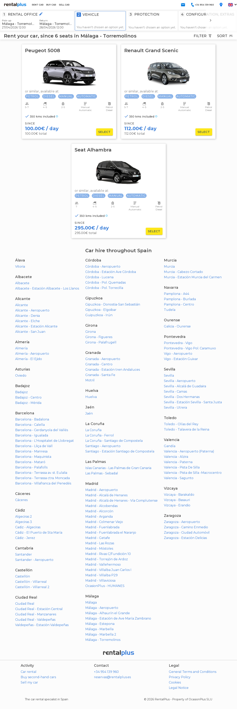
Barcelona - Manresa (31, 451)
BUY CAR (51, 4)
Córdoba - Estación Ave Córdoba (110, 272)
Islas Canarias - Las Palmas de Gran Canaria (118, 468)
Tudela (169, 310)
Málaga (91, 602)
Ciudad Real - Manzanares (35, 614)
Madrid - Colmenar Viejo (104, 522)
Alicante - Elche (27, 321)
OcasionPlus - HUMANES (105, 586)
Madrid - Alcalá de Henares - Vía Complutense (121, 500)
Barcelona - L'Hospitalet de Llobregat (44, 441)
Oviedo (20, 375)
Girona (90, 332)
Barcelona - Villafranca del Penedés (43, 483)
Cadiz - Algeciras (27, 527)
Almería (21, 348)
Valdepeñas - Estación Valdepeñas (42, 625)
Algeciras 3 (23, 522)
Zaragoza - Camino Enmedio (186, 527)
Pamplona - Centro (179, 304)
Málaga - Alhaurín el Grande (107, 613)
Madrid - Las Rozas (99, 543)
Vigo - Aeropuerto (178, 353)
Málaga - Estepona (99, 624)
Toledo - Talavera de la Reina (186, 429)
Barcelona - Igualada (31, 435)
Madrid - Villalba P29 (101, 575)
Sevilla (169, 375)
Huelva (91, 397)
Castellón (22, 576)
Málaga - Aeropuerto (101, 608)
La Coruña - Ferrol (99, 435)
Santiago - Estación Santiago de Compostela (119, 451)
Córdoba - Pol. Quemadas (105, 282)
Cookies (175, 682)
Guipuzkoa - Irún (98, 315)
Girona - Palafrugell (100, 342)
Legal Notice (179, 688)
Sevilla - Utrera (175, 407)
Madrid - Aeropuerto (101, 490)
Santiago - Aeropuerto (103, 446)
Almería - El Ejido (28, 359)
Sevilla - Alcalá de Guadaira (185, 386)
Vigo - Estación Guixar (181, 359)
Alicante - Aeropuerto (32, 310)
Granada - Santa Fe (100, 375)
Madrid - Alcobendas (101, 506)
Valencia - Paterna (178, 462)
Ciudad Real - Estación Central (39, 609)
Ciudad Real (24, 604)
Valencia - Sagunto (178, 478)
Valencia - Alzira (176, 457)
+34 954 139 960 (106, 672)
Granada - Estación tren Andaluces (112, 369)
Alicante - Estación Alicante (36, 326)
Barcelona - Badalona (32, 419)
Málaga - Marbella (99, 629)
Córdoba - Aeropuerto (102, 266)
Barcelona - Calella (30, 425)
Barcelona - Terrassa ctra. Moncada (42, 478)
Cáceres (21, 500)
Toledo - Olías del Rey (181, 424)
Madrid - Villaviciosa (100, 580)
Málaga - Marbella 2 (100, 634)
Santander (23, 554)
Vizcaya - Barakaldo (179, 494)
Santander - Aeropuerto (34, 560)
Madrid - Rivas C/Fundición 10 (108, 554)
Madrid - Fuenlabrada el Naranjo (110, 532)
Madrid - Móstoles (99, 548)
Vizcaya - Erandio (177, 505)
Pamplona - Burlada (180, 299)
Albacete (22, 283)
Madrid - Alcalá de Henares (106, 495)
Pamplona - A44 (176, 294)
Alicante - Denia (27, 316)
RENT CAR (38, 4)
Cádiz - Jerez (25, 538)
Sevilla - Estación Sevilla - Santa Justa (193, 402)
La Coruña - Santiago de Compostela (114, 441)
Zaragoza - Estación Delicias (185, 538)
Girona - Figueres (98, 337)
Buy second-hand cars (38, 677)
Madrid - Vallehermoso (103, 564)
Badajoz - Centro (28, 397)
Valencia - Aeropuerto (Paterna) (189, 451)
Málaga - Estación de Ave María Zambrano (118, 618)
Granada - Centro (98, 364)
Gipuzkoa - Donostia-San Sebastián (112, 304)
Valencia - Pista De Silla (182, 467)
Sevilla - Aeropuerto (179, 381)
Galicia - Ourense (177, 326)
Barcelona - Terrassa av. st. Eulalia (41, 473)
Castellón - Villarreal (31, 582)
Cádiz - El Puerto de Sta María (38, 532)
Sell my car (29, 682)
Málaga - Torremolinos (102, 640)
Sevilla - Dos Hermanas (182, 397)
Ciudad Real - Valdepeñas (35, 620)
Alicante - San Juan (30, 332)
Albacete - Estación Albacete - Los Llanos (47, 288)
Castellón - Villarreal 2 (32, 587)
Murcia (169, 266)
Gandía (169, 446)
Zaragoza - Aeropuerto (182, 522)
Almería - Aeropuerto (32, 353)
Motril (90, 380)
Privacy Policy (180, 677)
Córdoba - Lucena (99, 277)
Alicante (21, 305)
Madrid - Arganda (99, 516)
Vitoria (20, 266)
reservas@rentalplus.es (112, 677)
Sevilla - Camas (175, 391)
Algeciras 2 (23, 516)
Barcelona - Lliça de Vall (34, 446)
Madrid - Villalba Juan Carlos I (108, 570)
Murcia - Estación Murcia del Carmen (193, 277)
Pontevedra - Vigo (178, 343)
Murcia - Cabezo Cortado (183, 272)
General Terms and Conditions (192, 672)
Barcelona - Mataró (30, 462)
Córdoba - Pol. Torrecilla (104, 288)
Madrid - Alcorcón (99, 511)
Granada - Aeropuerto (102, 359)
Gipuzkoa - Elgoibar (100, 310)
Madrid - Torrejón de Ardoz (106, 559)
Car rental (28, 672)
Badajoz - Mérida (28, 403)
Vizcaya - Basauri (177, 500)
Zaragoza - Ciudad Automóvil (187, 532)
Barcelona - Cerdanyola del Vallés (41, 430)
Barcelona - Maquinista (33, 457)
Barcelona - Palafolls (31, 467)
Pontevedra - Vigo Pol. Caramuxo (190, 348)
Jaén (89, 413)
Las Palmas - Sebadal (101, 473)
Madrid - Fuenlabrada (102, 527)
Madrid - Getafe (97, 538)
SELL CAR (64, 4)
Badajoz (21, 392)
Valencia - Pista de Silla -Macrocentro (193, 473)
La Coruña (93, 430)
